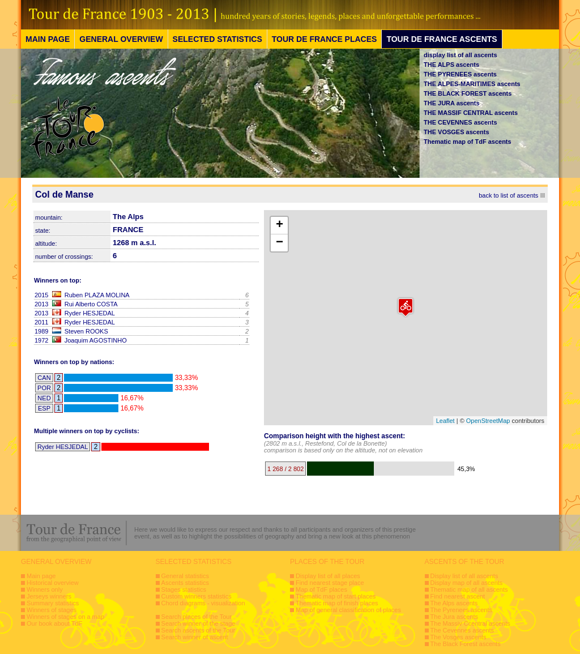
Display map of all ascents (466, 582)
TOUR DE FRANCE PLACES (324, 39)
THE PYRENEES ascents (460, 74)
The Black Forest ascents (465, 643)
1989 (41, 331)
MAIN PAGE (47, 39)
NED (43, 398)
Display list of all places (328, 575)
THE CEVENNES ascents (460, 122)
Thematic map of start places (336, 596)
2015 (41, 295)
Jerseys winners (49, 596)
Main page (41, 575)
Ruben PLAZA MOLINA (97, 295)
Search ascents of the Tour (198, 630)
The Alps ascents (454, 603)
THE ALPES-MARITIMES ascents (472, 83)
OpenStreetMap (488, 420)
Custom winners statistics (196, 596)
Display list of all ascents (464, 575)
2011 (41, 322)
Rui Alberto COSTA (91, 304)
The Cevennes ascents (462, 630)
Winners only (45, 589)
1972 (41, 340)
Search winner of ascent (194, 637)
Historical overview (53, 582)
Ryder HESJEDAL (90, 313)
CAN (43, 377)
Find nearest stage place (330, 582)
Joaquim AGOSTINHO (96, 340)
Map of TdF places (321, 589)
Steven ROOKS (86, 331)
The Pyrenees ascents (461, 609)
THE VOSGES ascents (456, 132)
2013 (41, 304)
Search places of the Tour (196, 616)
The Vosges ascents (458, 637)
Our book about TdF (54, 623)
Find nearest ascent (457, 596)
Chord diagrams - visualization (203, 603)
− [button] (279, 242)
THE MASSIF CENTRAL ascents (471, 112)
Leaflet (445, 420)
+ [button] (279, 225)
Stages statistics (183, 589)
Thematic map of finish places (337, 603)
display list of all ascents (460, 55)
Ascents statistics (185, 582)
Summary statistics (53, 603)
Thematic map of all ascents (469, 589)
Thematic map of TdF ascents (467, 141)
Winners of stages (51, 609)
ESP (44, 408)
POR (44, 387)
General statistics (185, 575)
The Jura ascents (454, 616)
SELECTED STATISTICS (217, 39)
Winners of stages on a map (65, 616)
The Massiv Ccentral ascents (470, 623)
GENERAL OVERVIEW (121, 39)
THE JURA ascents (452, 103)
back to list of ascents (508, 195)
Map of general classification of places (348, 609)
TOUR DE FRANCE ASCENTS (441, 39)
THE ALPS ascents (451, 64)
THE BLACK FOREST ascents (467, 93)
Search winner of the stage (198, 623)
